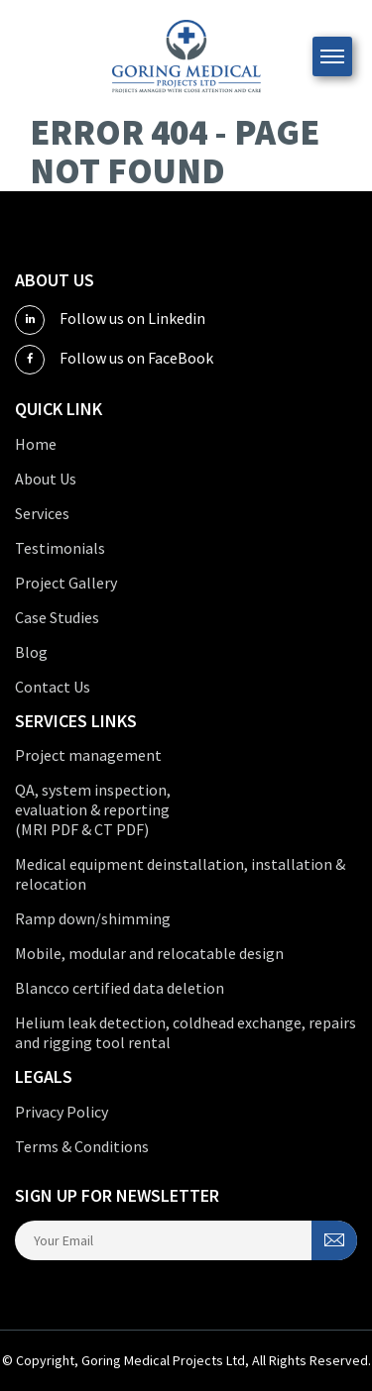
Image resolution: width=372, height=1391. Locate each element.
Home (36, 444)
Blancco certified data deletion (119, 988)
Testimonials (60, 548)
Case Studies (57, 617)
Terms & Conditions (82, 1146)
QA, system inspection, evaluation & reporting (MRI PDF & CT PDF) (93, 809)
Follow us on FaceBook (114, 359)
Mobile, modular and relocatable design (149, 953)
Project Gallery (66, 582)
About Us (45, 478)
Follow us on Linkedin (110, 320)
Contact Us (52, 686)
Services (42, 513)
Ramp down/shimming (93, 918)
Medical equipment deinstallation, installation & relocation (180, 874)
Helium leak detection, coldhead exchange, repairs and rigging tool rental (185, 1032)
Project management (88, 755)
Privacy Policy (61, 1112)
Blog (31, 652)
